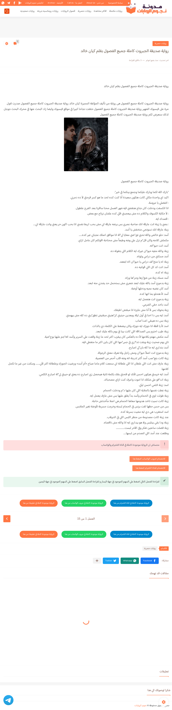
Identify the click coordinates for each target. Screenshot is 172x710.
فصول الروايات (68, 11)
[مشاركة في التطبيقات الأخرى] (97, 561)
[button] (150, 561)
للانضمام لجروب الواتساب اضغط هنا (149, 459)
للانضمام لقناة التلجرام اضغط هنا (150, 468)
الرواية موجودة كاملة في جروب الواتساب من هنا (84, 503)
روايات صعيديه (27, 11)
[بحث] (6, 11)
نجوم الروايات (140, 706)
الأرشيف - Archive (55, 3)
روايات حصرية (84, 11)
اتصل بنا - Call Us (74, 3)
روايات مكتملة (115, 11)
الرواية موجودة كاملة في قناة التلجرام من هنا (131, 503)
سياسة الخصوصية (115, 3)
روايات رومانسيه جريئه (47, 11)
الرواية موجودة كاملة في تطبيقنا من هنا (38, 503)
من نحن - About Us (95, 3)
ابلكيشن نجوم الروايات (34, 3)
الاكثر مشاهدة (100, 11)
